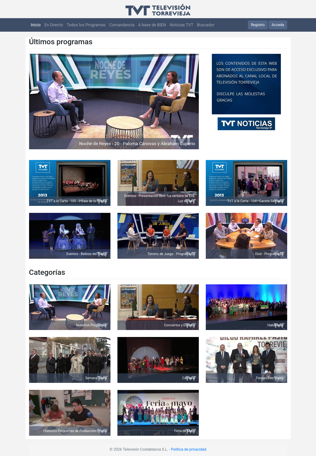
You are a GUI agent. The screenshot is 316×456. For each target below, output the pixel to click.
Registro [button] (258, 25)
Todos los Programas (86, 25)
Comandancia (121, 25)
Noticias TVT (181, 25)
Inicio (36, 25)
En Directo (53, 25)
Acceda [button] (278, 25)
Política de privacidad (188, 449)
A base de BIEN (152, 25)
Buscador (205, 25)
